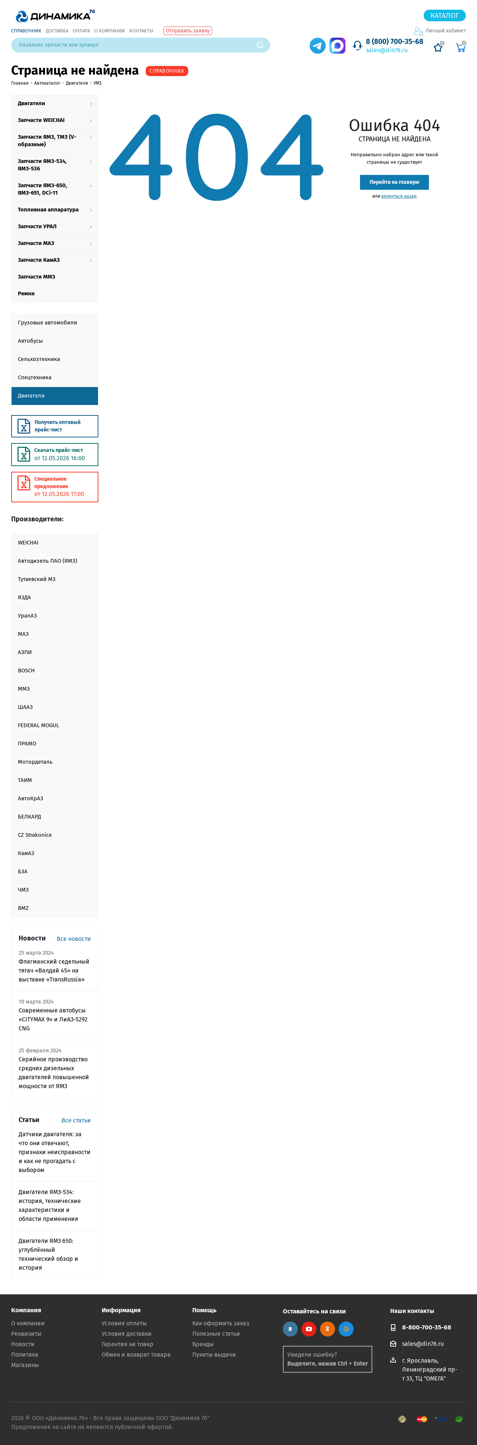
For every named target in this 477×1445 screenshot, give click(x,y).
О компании (109, 31)
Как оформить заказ (220, 1323)
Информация (121, 1310)
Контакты (141, 31)
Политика (24, 1354)
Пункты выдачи (214, 1354)
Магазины (25, 1365)
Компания (26, 1310)
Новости (23, 1344)
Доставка (57, 31)
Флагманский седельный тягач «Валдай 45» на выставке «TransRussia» (54, 970)
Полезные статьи (216, 1333)
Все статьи (76, 1120)
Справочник (26, 31)
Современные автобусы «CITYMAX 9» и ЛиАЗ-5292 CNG (53, 1019)
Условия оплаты (124, 1323)
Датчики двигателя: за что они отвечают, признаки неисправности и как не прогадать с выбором (55, 1152)
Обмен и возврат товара (136, 1354)
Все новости (74, 938)
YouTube (308, 1329)
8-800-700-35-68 (426, 1327)
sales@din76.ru (387, 50)
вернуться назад (399, 196)
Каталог (444, 15)
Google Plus (346, 1329)
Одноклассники (327, 1329)
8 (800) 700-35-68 (394, 41)
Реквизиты (26, 1333)
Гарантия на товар (128, 1344)
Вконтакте (290, 1329)
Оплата (81, 31)
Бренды (203, 1344)
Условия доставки (127, 1333)
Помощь (204, 1310)
